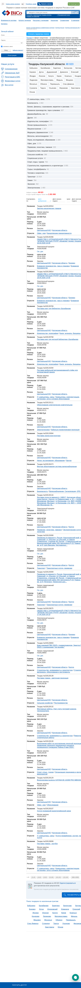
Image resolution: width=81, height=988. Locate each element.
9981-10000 (75, 877)
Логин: (3, 35)
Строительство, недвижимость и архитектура (54, 670)
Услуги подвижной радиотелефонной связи (54, 811)
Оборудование (52, 805)
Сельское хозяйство (45, 703)
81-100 (51, 877)
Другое (69, 460)
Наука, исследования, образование (51, 460)
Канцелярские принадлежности (59, 233)
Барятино (57, 68)
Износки (42, 76)
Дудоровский (52, 72)
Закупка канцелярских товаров (49, 208)
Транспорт (41, 568)
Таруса (43, 88)
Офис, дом (41, 233)
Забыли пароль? (18, 50)
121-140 (65, 877)
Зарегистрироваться (68, 883)
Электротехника (43, 430)
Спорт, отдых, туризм (45, 772)
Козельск (68, 76)
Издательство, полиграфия (47, 333)
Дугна (41, 72)
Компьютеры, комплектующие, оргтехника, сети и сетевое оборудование (58, 398)
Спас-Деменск (68, 84)
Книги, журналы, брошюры (70, 333)
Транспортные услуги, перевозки (59, 568)
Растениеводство (61, 703)
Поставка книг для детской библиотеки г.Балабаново (57, 339)
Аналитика (54, 20)
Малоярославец (47, 80)
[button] (75, 977)
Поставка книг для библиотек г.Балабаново (54, 308)
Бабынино (34, 68)
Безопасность (42, 491)
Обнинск (43, 84)
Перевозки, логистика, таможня (49, 530)
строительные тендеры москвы (42, 15)
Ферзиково (63, 88)
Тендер (29, 38)
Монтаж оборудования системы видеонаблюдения (57, 466)
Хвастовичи (49, 927)
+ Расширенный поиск (63, 15)
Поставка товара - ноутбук (47, 844)
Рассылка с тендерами (41, 20)
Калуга (51, 76)
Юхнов (32, 92)
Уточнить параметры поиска (38, 34)
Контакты (4, 24)
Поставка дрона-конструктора (48, 436)
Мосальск (33, 84)
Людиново (33, 80)
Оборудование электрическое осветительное (54, 405)
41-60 (39, 877)
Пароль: (3, 40)
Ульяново (52, 88)
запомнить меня (7, 46)
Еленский (74, 72)
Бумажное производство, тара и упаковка (53, 266)
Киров (59, 76)
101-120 (58, 877)
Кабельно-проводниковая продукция (65, 430)
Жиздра (33, 76)
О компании (75, 20)
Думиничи (64, 72)
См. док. (40, 251)
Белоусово (68, 68)
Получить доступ (19, 985)
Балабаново (45, 68)
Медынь (59, 80)
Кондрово (35, 916)
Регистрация (12, 55)
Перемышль (55, 84)
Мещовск (69, 80)
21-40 (33, 877)
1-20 (28, 877)
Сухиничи (33, 88)
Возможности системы (8, 20)
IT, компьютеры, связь (45, 397)
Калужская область (59, 230)
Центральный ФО (44, 230)
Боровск (33, 72)
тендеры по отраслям (32, 16)
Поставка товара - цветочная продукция (52, 678)
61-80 (45, 877)
